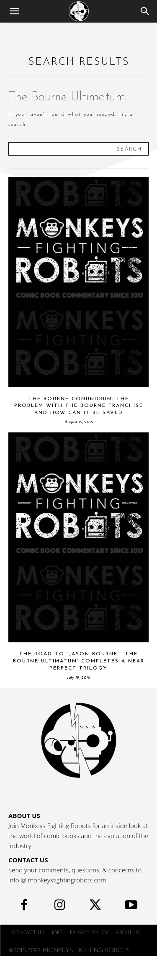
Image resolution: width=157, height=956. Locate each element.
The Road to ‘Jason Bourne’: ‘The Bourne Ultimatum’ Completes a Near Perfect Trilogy (78, 661)
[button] (14, 11)
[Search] (145, 11)
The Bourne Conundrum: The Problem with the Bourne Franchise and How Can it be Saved (78, 406)
